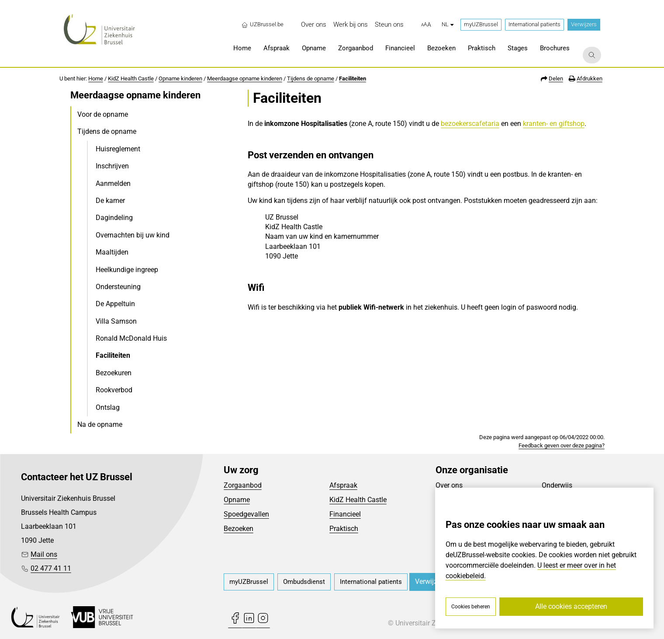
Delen (556, 78)
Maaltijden (112, 252)
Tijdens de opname (310, 78)
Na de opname (99, 424)
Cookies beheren (470, 607)
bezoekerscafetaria (470, 123)
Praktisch (343, 528)
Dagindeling (114, 217)
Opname (237, 500)
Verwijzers (584, 24)
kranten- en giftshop (553, 123)
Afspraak (343, 485)
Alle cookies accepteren (571, 606)
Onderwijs (557, 485)
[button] (426, 25)
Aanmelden (113, 183)
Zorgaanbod (243, 485)
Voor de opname (102, 114)
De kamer (110, 200)
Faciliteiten (352, 78)
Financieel (345, 514)
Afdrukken (589, 78)
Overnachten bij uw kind (132, 235)
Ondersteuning (118, 287)
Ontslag (108, 407)
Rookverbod (114, 390)
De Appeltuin (115, 304)
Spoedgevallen (246, 514)
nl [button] (447, 24)
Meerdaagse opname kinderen (244, 78)
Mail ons (44, 554)
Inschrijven (112, 166)
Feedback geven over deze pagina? (562, 445)
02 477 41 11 (51, 568)
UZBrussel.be (262, 24)
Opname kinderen (180, 78)
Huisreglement (118, 149)
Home (95, 78)
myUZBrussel (481, 24)
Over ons (449, 485)
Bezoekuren (113, 373)
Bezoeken (238, 528)
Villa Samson (116, 321)
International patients (534, 24)
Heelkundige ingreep (127, 269)
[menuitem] (313, 24)
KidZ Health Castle (131, 78)
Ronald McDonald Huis (131, 338)
